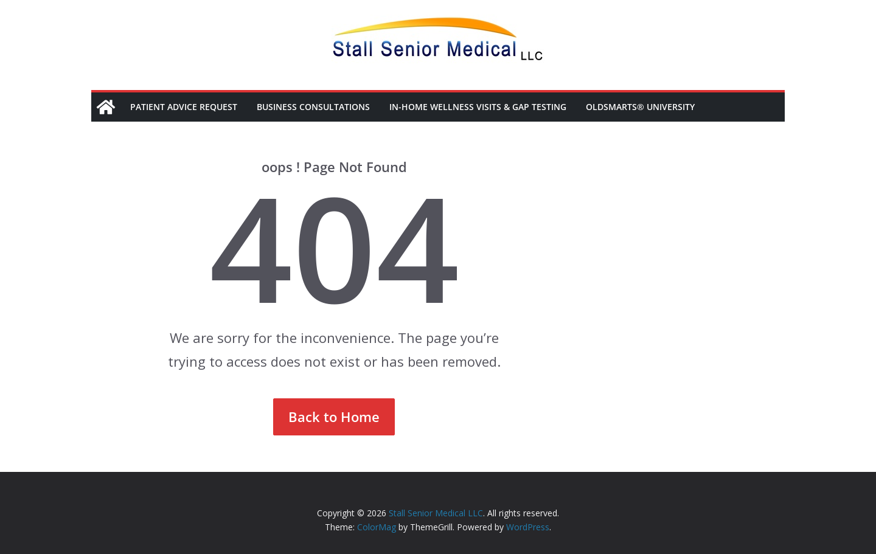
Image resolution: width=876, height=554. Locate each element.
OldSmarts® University (640, 107)
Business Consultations (313, 107)
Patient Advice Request (183, 107)
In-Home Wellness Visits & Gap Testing (477, 107)
